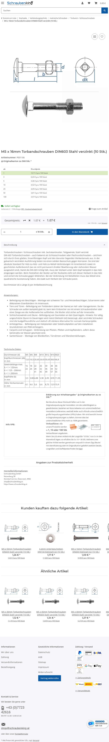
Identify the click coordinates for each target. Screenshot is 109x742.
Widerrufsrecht (45, 672)
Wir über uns (7, 652)
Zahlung (5, 657)
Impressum (43, 667)
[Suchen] (104, 10)
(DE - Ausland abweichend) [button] (31, 209)
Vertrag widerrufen (49, 678)
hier (80, 448)
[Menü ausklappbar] (2, 2)
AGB (40, 657)
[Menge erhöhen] (49, 232)
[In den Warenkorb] (3, 29)
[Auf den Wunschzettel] (102, 36)
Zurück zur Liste (9, 18)
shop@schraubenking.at (15, 728)
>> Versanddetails (82, 690)
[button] (82, 3)
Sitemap (42, 662)
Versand (104, 223)
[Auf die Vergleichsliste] (95, 36)
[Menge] (20, 232)
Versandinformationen (11, 662)
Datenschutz (44, 652)
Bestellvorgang (8, 667)
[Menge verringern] (4, 232)
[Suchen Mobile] (51, 10)
